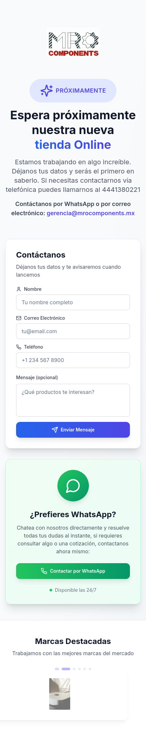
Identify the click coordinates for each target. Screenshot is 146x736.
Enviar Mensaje (73, 429)
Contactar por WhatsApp (73, 571)
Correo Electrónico (40, 318)
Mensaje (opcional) (37, 377)
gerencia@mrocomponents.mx (91, 213)
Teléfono (29, 347)
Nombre (29, 289)
